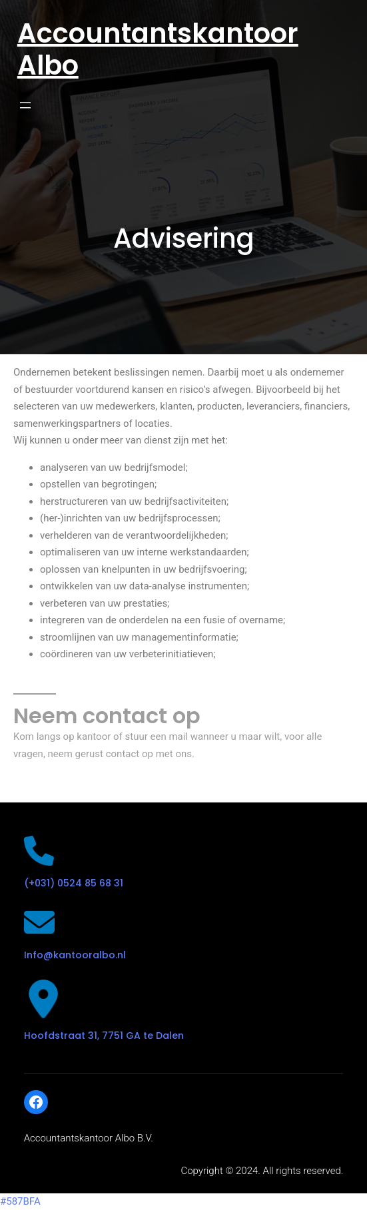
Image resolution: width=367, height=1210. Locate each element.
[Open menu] (25, 105)
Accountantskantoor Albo (157, 49)
